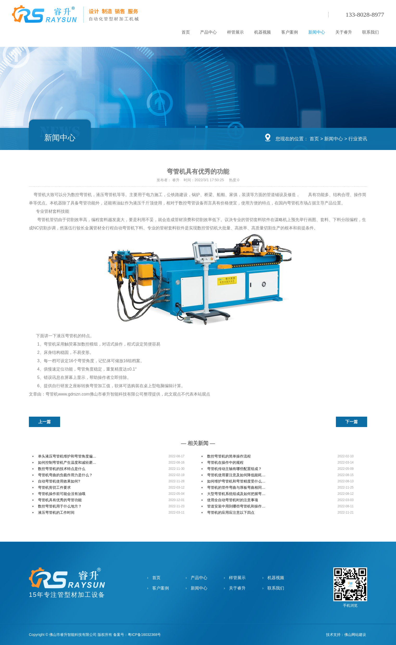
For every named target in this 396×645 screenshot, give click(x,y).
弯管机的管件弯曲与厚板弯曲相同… (236, 487)
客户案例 (289, 32)
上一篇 (44, 421)
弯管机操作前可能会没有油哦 (61, 494)
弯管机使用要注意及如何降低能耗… (236, 475)
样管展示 (235, 32)
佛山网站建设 (355, 635)
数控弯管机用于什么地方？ (60, 506)
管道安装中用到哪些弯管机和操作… (236, 506)
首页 (185, 32)
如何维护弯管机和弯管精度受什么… (236, 481)
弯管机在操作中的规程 (225, 462)
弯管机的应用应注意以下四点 (230, 512)
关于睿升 (343, 32)
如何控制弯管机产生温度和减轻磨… (67, 462)
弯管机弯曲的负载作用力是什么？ (65, 475)
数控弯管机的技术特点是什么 (61, 469)
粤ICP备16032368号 (144, 635)
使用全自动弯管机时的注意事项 (232, 500)
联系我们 (370, 32)
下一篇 (351, 421)
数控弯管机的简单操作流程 (229, 456)
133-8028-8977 (365, 14)
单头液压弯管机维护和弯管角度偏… (67, 456)
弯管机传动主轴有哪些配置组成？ (234, 469)
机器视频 (262, 32)
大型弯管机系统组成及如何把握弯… (236, 494)
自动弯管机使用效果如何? (59, 481)
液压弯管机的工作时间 (56, 512)
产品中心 (208, 32)
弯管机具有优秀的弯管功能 (60, 500)
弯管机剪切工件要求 (54, 487)
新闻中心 (316, 32)
